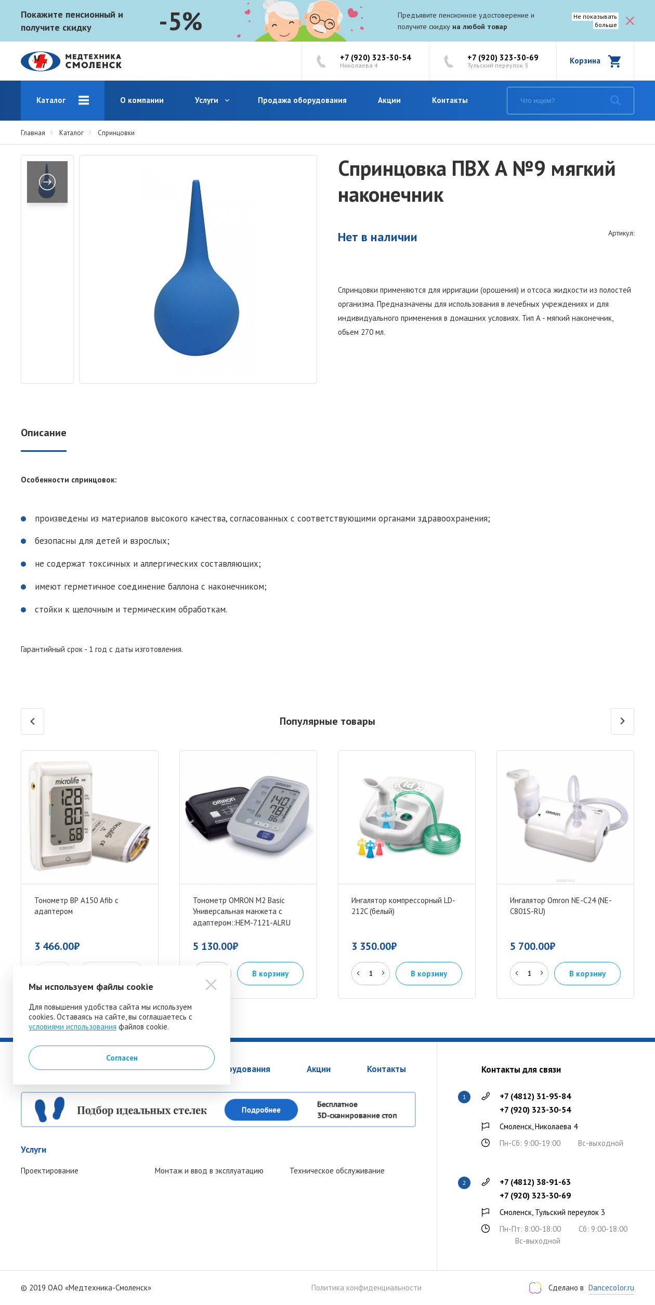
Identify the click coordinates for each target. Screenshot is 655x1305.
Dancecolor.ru (611, 1288)
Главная (33, 132)
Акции (389, 100)
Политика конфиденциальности (366, 1288)
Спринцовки (116, 132)
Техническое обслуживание (337, 1171)
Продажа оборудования (302, 100)
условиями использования (72, 1027)
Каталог (51, 100)
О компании (142, 100)
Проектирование (49, 1171)
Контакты (450, 100)
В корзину (270, 973)
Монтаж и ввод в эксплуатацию (209, 1171)
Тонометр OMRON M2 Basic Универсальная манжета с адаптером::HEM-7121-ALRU (242, 911)
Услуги (206, 100)
